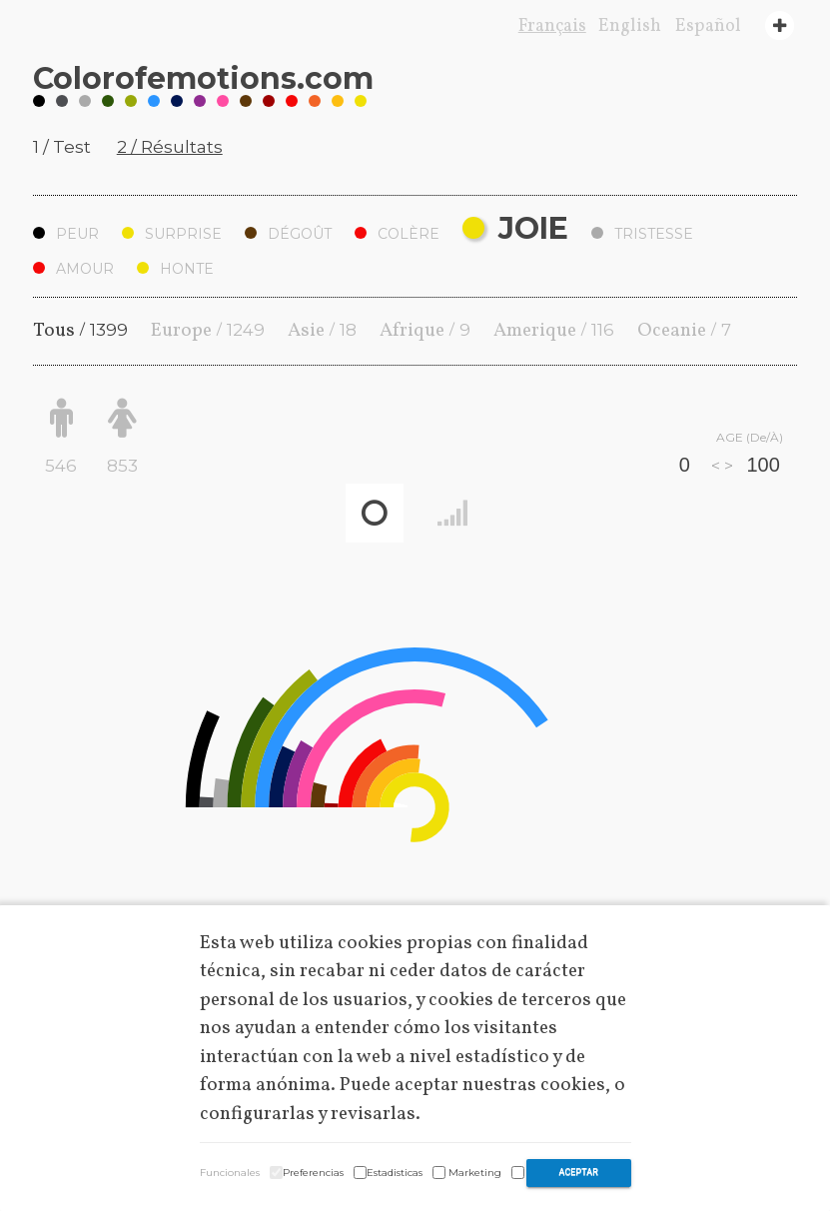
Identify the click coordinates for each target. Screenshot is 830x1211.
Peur (66, 234)
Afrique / (425, 331)
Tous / (80, 331)
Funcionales (230, 1172)
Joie (515, 228)
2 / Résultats (170, 147)
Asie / (322, 331)
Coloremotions (203, 78)
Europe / (208, 331)
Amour (73, 269)
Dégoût (288, 234)
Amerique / (553, 331)
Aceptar (578, 1172)
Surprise (172, 234)
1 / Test (62, 147)
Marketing (474, 1172)
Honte (175, 269)
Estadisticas (394, 1172)
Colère (397, 234)
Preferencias (313, 1172)
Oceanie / (684, 331)
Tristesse (642, 234)
